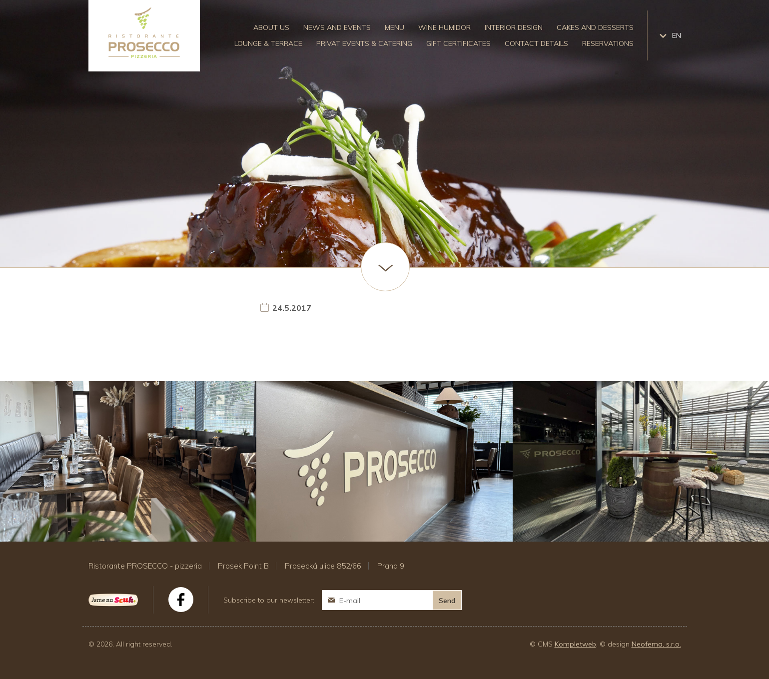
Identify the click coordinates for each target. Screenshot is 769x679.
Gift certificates (458, 43)
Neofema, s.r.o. (656, 644)
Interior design (514, 27)
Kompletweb (575, 644)
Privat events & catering (364, 43)
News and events (337, 27)
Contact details (536, 43)
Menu (394, 27)
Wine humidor (444, 27)
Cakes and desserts (595, 27)
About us (271, 27)
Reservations (608, 43)
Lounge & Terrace (268, 43)
